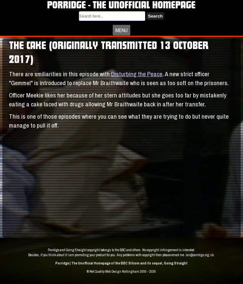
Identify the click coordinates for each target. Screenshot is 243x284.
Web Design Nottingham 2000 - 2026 (130, 271)
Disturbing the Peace (136, 74)
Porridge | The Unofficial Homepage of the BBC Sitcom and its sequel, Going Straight (121, 263)
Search (155, 16)
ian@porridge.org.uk (200, 255)
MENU (121, 30)
